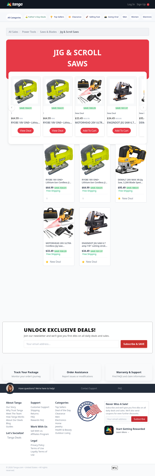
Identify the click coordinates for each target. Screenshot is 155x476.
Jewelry (58, 426)
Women (135, 16)
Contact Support (89, 388)
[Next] (144, 108)
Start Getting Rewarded (130, 429)
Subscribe (139, 419)
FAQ (120, 388)
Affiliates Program (40, 434)
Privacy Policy (37, 445)
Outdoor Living (62, 433)
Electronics (148, 16)
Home (58, 423)
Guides (9, 426)
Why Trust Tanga (14, 410)
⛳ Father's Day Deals (35, 16)
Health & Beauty (63, 429)
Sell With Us (36, 430)
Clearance (74, 16)
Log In (131, 4)
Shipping (35, 410)
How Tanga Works (15, 416)
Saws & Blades (48, 32)
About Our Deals (14, 420)
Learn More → (122, 432)
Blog (8, 423)
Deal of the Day (63, 410)
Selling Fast (93, 16)
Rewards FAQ (37, 420)
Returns (34, 413)
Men (125, 16)
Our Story (11, 407)
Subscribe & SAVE (133, 344)
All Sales (13, 32)
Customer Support (40, 407)
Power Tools (29, 32)
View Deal (25, 130)
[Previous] (11, 108)
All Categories (14, 17)
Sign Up (141, 4)
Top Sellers (57, 16)
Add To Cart (89, 130)
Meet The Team (14, 413)
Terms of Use (37, 448)
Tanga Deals (14, 437)
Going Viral (111, 16)
